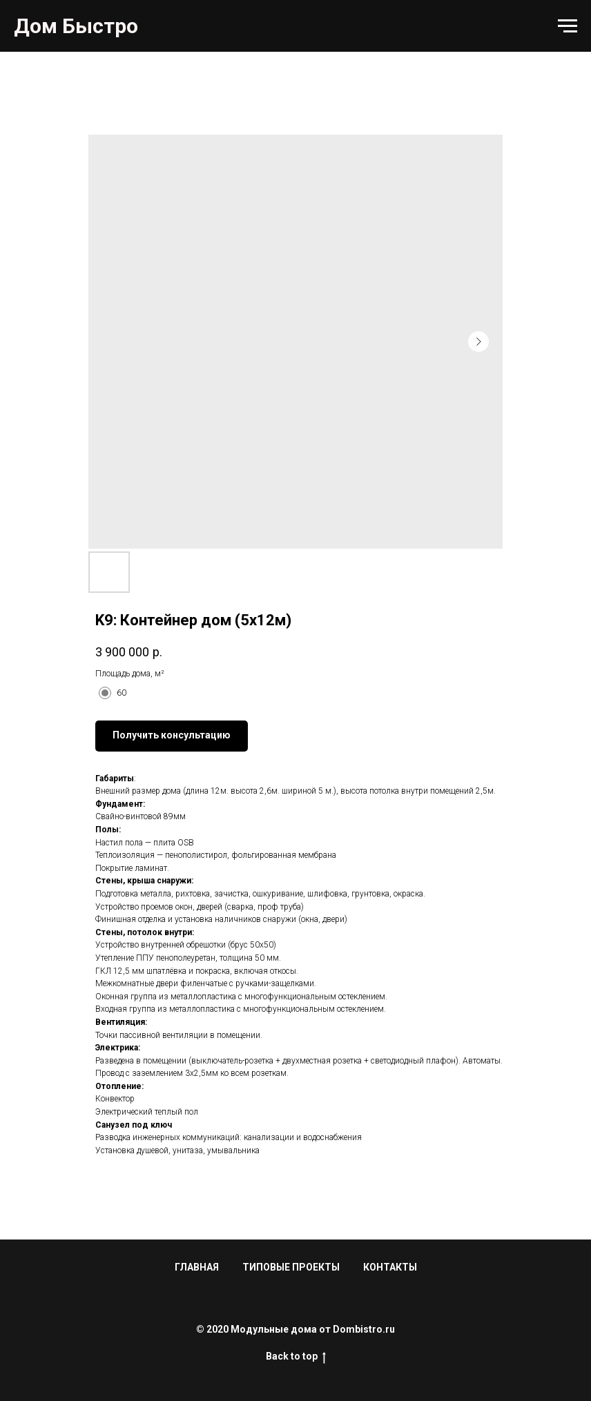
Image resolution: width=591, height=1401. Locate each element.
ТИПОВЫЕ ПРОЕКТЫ (291, 1267)
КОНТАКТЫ (390, 1267)
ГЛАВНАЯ (197, 1267)
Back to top (296, 1357)
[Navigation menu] (567, 26)
